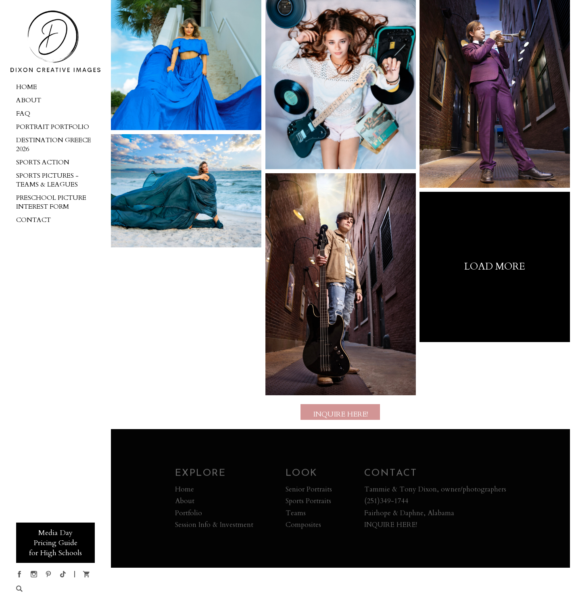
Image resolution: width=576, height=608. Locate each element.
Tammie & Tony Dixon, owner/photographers (435, 491)
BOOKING (33, 493)
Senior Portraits (309, 491)
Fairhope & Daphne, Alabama (409, 514)
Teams (296, 514)
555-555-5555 (35, 510)
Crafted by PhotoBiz (340, 597)
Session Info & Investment (214, 526)
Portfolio (188, 514)
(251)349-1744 (386, 502)
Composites (303, 526)
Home (184, 491)
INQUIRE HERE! (390, 526)
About (184, 502)
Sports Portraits (308, 502)
